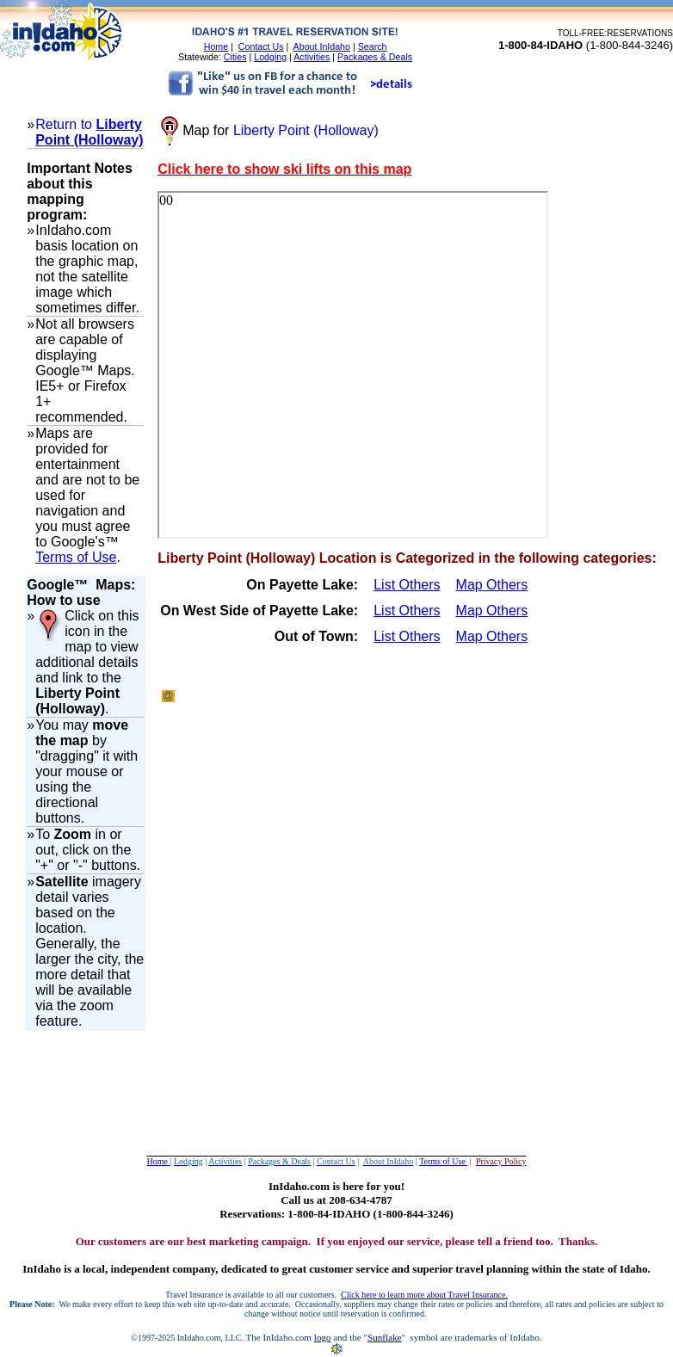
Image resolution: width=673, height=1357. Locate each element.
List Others (407, 584)
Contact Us (261, 46)
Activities (311, 57)
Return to (65, 124)
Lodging (270, 57)
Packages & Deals (374, 57)
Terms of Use (75, 557)
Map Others (492, 584)
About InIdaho (321, 46)
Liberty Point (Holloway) (89, 132)
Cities (235, 57)
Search (372, 46)
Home (216, 46)
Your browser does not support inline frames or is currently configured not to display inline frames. (352, 365)
